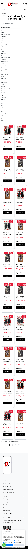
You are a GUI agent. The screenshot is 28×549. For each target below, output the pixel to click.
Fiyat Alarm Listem (7, 513)
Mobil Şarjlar (7, 486)
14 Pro (2, 47)
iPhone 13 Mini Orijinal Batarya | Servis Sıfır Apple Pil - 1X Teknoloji (7, 360)
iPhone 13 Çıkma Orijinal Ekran (7, 328)
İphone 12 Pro (4, 74)
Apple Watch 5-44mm (6, 90)
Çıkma (2, 42)
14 (1, 55)
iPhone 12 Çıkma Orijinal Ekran (7, 138)
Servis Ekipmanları (8, 489)
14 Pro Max (3, 36)
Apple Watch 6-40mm (6, 88)
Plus (2, 105)
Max (2, 103)
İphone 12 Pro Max (5, 70)
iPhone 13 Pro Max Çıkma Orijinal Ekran (7, 424)
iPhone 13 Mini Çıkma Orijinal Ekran (19, 328)
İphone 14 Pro (4, 44)
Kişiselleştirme (17, 542)
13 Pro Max (3, 59)
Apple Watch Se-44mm (6, 95)
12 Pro (2, 76)
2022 (2, 120)
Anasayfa (3, 13)
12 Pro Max (3, 72)
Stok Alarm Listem (7, 507)
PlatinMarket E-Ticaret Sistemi (9, 547)
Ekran (2, 30)
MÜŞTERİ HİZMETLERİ (8, 517)
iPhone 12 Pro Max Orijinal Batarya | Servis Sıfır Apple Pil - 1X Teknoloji (20, 233)
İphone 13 (3, 65)
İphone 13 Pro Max (5, 57)
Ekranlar (5, 478)
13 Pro (2, 63)
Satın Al (7, 149)
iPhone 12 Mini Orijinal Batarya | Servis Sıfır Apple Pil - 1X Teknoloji (7, 170)
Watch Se (3, 97)
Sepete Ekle (6, 146)
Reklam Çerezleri (18, 540)
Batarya (3, 111)
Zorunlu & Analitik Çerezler (7, 540)
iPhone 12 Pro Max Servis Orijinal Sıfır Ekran (7, 265)
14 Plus (2, 51)
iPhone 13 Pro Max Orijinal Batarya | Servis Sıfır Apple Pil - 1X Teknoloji (20, 424)
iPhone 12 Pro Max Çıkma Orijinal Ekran (7, 233)
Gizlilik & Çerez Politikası (19, 537)
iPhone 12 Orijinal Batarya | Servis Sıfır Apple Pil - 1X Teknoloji (7, 202)
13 (1, 67)
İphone (3, 99)
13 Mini (2, 116)
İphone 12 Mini (4, 82)
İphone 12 (3, 78)
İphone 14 (3, 53)
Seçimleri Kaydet (19, 545)
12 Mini (2, 84)
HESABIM (5, 496)
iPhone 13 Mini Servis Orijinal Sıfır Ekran (20, 360)
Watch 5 (3, 93)
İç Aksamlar (6, 483)
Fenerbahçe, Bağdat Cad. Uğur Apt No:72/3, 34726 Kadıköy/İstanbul (13, 521)
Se (1, 109)
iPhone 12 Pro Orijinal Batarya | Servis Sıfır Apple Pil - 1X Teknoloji (20, 265)
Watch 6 (3, 86)
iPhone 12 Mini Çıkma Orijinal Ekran (19, 138)
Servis (2, 32)
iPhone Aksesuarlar (8, 492)
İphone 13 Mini (4, 113)
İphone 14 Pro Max (5, 34)
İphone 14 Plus (4, 49)
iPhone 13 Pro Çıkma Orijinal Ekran (19, 392)
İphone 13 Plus (4, 118)
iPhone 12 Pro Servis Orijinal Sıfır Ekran (7, 297)
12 (1, 80)
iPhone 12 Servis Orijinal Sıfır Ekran (20, 297)
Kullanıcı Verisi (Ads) (7, 542)
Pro (2, 101)
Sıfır (2, 40)
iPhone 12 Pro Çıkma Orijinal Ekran (19, 202)
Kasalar (5, 480)
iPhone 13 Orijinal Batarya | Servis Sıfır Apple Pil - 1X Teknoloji (7, 392)
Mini (2, 107)
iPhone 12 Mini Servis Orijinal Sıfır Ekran (20, 170)
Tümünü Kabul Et (7, 545)
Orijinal (2, 38)
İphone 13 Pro (4, 61)
